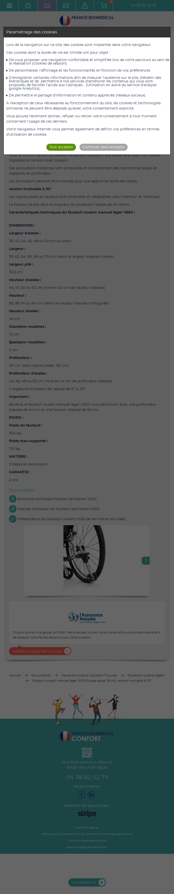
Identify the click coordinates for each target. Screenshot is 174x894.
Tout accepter (61, 147)
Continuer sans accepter (103, 147)
